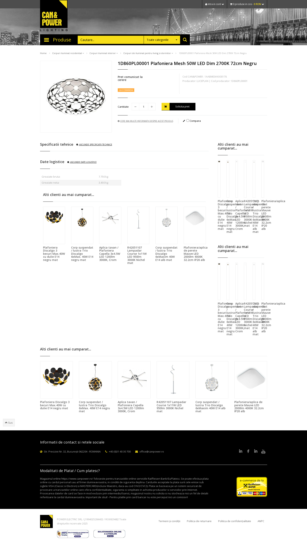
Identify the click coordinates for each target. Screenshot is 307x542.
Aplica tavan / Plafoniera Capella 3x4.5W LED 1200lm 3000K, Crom (109, 254)
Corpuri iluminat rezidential (68, 53)
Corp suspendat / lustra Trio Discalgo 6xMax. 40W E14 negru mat (82, 254)
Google (256, 451)
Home (43, 53)
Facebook (248, 451)
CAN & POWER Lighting (54, 16)
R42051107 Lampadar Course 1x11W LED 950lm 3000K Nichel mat (137, 255)
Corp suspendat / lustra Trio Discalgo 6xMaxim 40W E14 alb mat (166, 254)
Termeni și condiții (169, 521)
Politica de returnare (199, 521)
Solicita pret (176, 106)
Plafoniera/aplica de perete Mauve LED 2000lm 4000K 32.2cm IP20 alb (196, 254)
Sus (9, 422)
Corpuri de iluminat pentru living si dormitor (148, 53)
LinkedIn (240, 451)
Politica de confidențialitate (234, 521)
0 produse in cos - (247, 4)
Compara (193, 121)
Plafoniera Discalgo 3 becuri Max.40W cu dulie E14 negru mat (54, 254)
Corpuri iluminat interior (103, 53)
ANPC (261, 521)
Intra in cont (214, 4)
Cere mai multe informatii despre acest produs (145, 121)
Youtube (263, 451)
